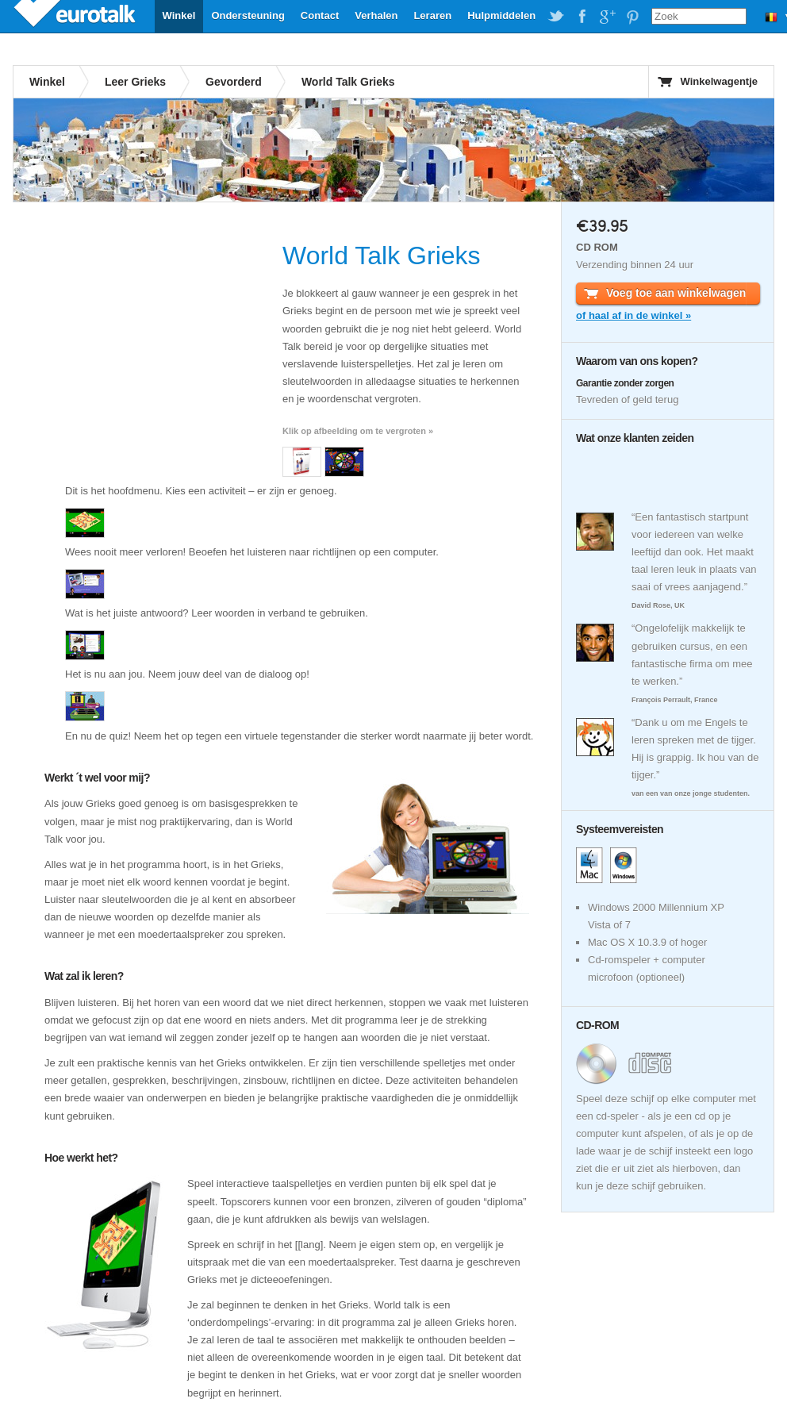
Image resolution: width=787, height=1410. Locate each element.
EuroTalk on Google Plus (607, 16)
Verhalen (376, 15)
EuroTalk (76, 16)
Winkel (179, 15)
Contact (320, 15)
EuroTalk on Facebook (581, 16)
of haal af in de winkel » (633, 315)
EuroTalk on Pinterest (632, 16)
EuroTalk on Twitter (556, 16)
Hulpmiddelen (501, 15)
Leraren (432, 15)
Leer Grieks (135, 81)
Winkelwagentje (719, 81)
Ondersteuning (247, 15)
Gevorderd (233, 81)
